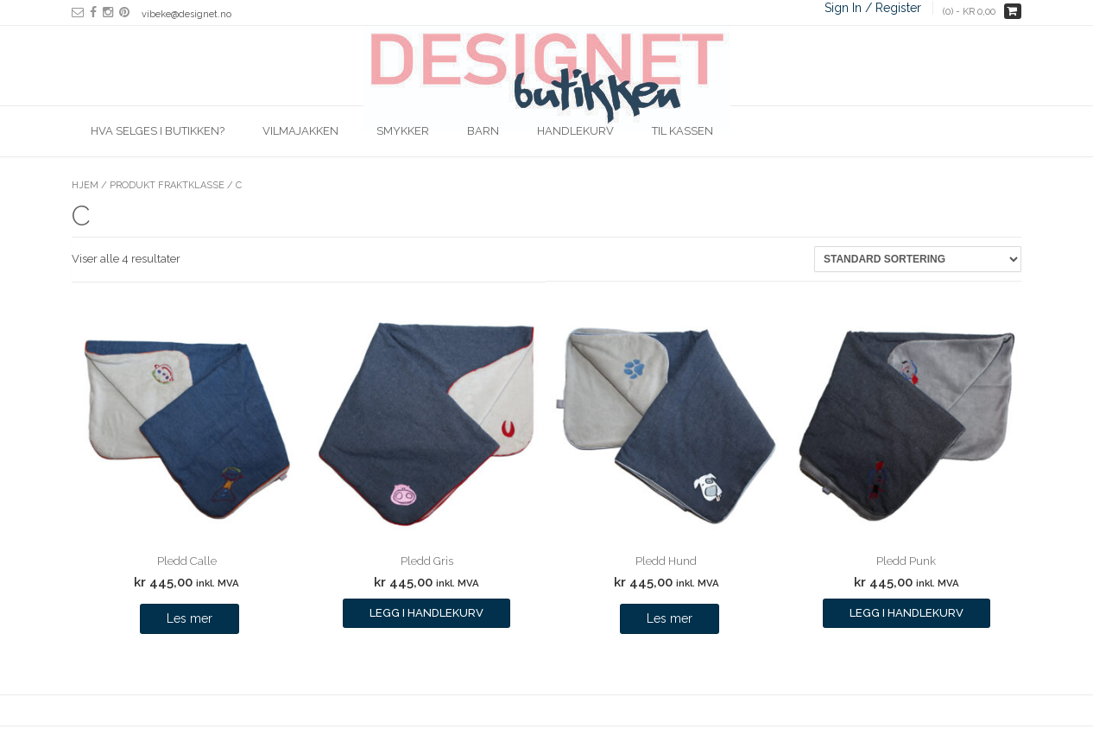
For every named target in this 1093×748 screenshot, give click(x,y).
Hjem (85, 185)
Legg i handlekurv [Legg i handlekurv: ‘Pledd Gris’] (426, 612)
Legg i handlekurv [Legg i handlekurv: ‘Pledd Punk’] (906, 612)
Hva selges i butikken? (157, 130)
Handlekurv (575, 130)
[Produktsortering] (917, 259)
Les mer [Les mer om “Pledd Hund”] (669, 618)
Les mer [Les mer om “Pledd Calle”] (189, 618)
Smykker (402, 130)
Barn (483, 130)
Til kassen (682, 130)
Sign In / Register (872, 8)
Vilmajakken (300, 130)
